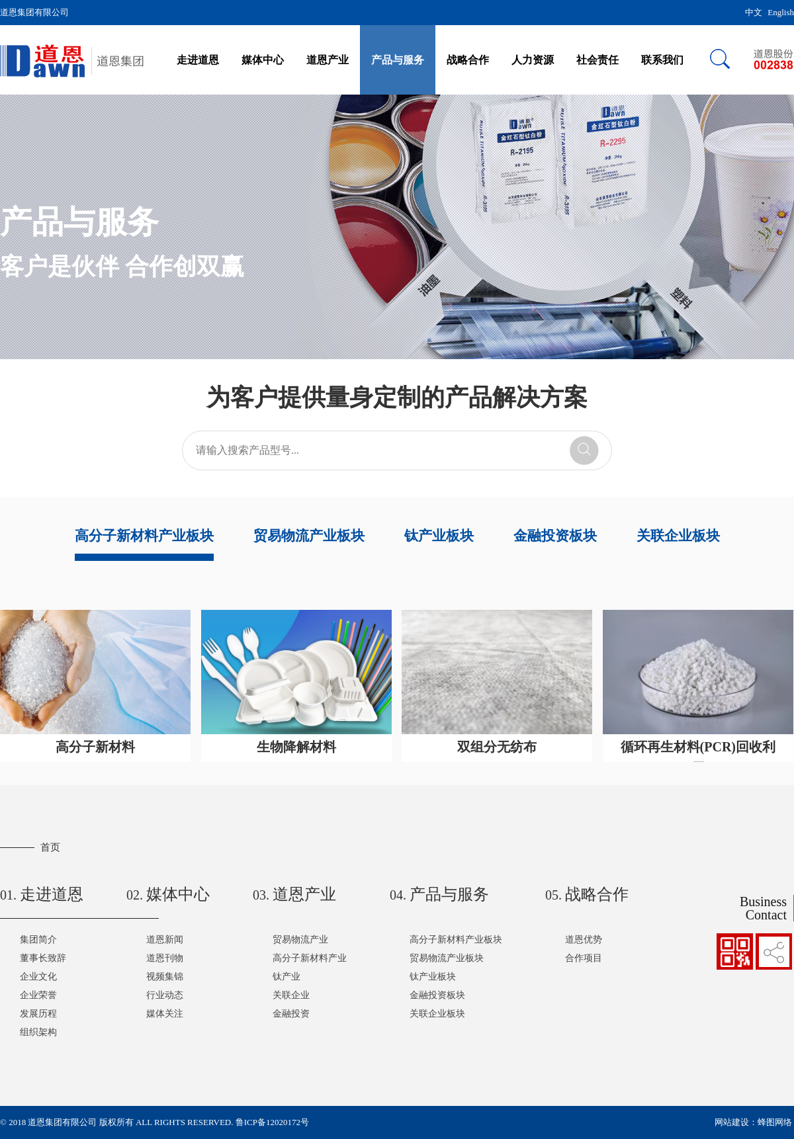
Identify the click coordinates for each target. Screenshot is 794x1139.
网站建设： (736, 1122)
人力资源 (532, 59)
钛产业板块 (439, 536)
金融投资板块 (555, 536)
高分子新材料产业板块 (144, 536)
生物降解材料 (296, 746)
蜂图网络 (775, 1122)
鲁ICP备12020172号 (272, 1122)
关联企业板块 (678, 536)
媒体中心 (263, 59)
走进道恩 (198, 59)
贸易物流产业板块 (309, 536)
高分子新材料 (95, 746)
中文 (753, 12)
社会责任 (597, 59)
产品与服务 (397, 59)
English (781, 12)
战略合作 (468, 59)
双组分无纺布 (497, 746)
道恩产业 (327, 59)
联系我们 (662, 59)
